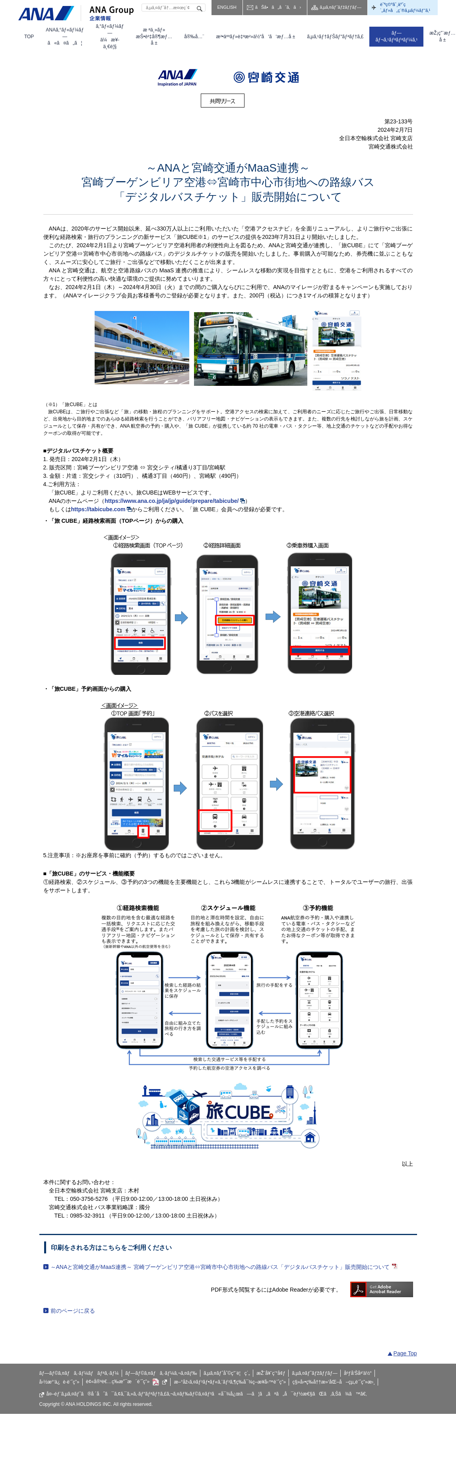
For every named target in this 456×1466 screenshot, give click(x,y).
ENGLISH (227, 7)
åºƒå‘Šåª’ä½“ (358, 1373)
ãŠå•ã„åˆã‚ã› (278, 7)
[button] (65, 37)
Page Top (405, 1353)
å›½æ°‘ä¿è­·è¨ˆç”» (59, 1382)
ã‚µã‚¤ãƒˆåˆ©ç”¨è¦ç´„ (227, 1373)
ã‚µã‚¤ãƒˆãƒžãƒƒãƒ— (340, 7)
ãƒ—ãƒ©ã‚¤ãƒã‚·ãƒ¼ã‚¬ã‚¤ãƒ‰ (161, 1373)
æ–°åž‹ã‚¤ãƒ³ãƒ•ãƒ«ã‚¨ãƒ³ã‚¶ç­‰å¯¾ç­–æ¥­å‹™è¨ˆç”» (230, 1382)
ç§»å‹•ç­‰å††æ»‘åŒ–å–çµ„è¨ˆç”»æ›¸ (333, 1382)
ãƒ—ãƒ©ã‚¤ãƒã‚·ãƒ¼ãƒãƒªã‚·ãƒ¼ (79, 1373)
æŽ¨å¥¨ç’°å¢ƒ (270, 1373)
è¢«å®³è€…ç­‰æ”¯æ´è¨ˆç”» (126, 1382)
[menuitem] (29, 37)
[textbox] (174, 8)
